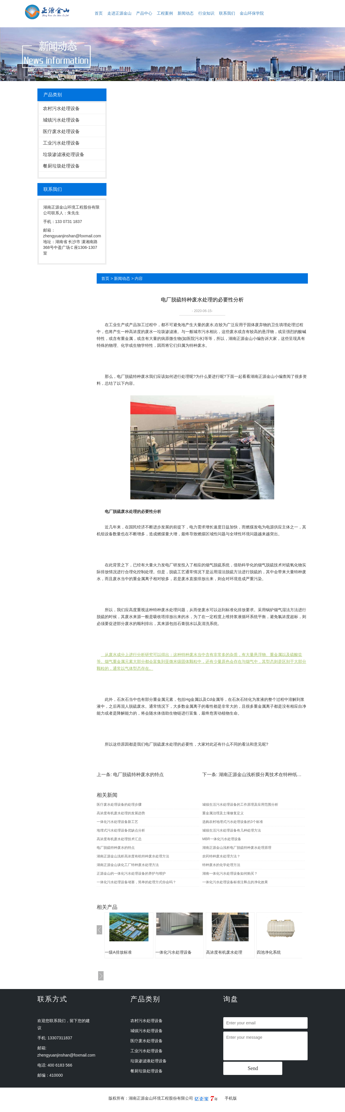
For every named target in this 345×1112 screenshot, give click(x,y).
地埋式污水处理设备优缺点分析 (121, 830)
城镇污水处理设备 (61, 120)
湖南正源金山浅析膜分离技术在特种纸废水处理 (267, 774)
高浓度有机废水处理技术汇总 (119, 839)
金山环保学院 (252, 13)
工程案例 (165, 13)
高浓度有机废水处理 (224, 952)
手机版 (231, 1098)
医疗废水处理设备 (61, 131)
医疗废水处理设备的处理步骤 (119, 805)
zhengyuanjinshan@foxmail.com (66, 1055)
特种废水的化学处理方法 (221, 865)
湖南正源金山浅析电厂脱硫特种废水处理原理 (236, 848)
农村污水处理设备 (61, 108)
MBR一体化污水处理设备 (221, 839)
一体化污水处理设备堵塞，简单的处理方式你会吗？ (136, 882)
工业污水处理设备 (61, 143)
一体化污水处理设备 (173, 952)
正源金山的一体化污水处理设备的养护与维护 (131, 873)
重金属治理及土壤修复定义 (223, 813)
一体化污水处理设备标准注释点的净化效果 (235, 882)
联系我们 (227, 13)
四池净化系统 (269, 952)
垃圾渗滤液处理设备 (63, 154)
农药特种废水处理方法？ (221, 856)
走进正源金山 (119, 13)
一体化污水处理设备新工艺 (117, 822)
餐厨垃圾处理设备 (61, 165)
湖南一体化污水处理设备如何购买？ (230, 873)
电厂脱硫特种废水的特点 (138, 774)
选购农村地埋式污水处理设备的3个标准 (232, 822)
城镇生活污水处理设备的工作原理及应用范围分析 (240, 805)
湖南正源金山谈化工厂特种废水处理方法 (128, 865)
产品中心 (144, 13)
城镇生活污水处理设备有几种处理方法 (231, 830)
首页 (99, 13)
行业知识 (206, 13)
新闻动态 (186, 13)
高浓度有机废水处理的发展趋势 (121, 813)
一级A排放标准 (118, 952)
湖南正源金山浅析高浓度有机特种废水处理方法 (133, 856)
